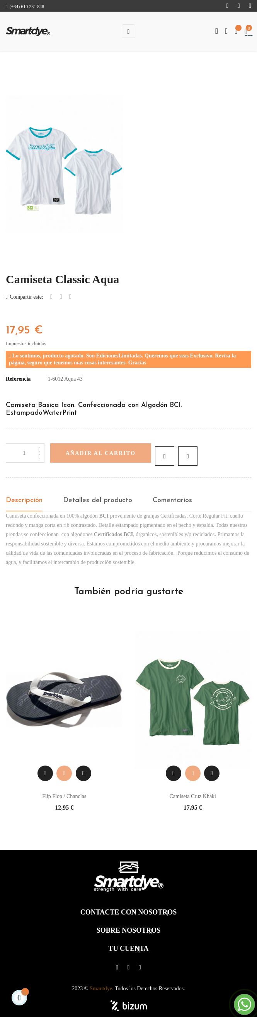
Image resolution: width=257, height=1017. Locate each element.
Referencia (18, 379)
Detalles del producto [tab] (97, 500)
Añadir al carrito (101, 453)
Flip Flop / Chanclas (64, 796)
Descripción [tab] (24, 500)
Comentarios (172, 500)
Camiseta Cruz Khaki (192, 796)
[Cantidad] (25, 453)
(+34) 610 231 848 (25, 6)
